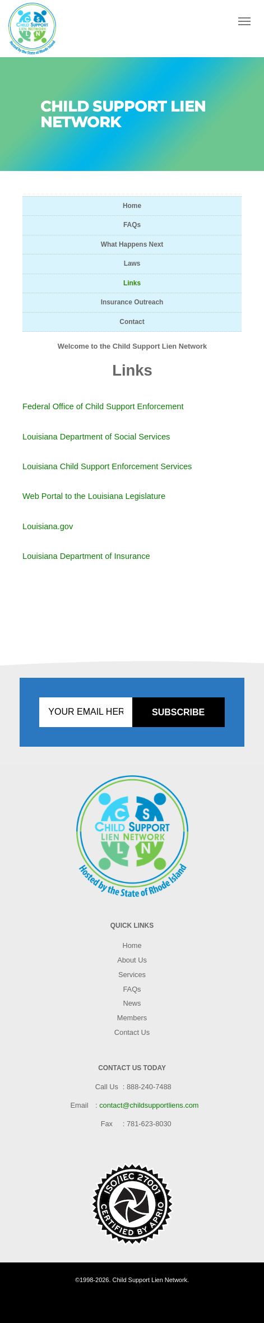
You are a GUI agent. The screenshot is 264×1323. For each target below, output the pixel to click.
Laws (132, 263)
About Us (132, 960)
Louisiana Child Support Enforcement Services (107, 466)
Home (132, 206)
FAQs (132, 225)
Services (132, 974)
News (132, 1003)
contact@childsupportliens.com (148, 1105)
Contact (131, 322)
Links (132, 283)
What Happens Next (132, 244)
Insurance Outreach (132, 302)
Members (132, 1018)
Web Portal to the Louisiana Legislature (93, 496)
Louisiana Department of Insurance (86, 556)
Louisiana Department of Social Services (96, 436)
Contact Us (132, 1032)
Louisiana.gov (47, 526)
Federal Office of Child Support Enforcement (103, 406)
